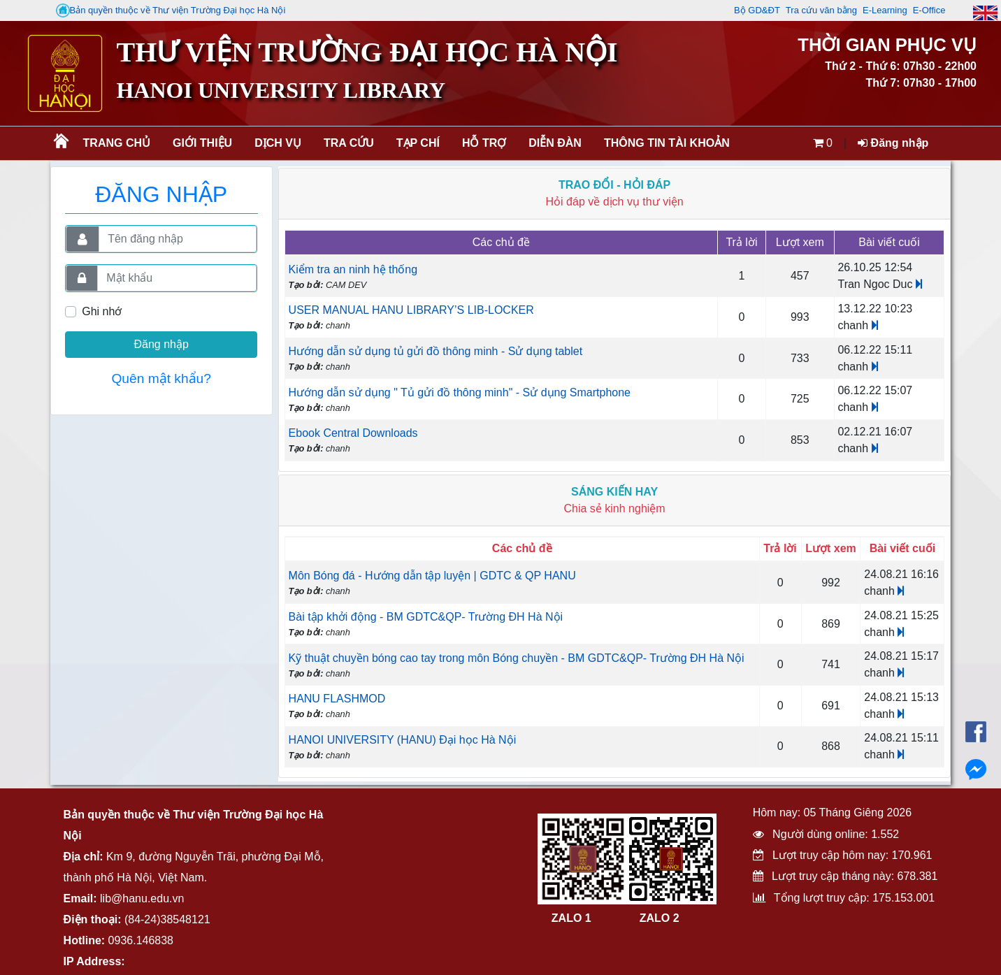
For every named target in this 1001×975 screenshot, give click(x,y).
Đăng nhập (893, 143)
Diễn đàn (555, 143)
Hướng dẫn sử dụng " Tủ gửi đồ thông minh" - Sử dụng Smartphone (460, 392)
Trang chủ (116, 143)
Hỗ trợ (484, 143)
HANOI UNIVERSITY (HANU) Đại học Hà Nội (403, 740)
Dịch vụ (277, 143)
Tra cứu (349, 143)
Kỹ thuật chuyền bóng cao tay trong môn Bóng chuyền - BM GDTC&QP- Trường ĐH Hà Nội (516, 658)
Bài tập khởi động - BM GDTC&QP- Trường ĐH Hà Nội (426, 617)
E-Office (929, 10)
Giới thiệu (202, 143)
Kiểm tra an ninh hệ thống (353, 269)
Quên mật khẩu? (161, 378)
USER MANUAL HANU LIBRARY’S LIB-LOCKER (411, 310)
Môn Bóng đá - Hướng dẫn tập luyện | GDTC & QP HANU (432, 576)
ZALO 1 (571, 918)
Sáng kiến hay (614, 492)
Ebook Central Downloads (353, 433)
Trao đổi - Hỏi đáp (614, 185)
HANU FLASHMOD (337, 699)
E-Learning (885, 10)
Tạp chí (418, 143)
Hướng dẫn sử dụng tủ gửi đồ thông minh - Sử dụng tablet (436, 351)
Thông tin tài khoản (667, 143)
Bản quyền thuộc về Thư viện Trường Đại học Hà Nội (171, 10)
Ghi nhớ (102, 311)
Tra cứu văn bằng (821, 10)
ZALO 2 (659, 918)
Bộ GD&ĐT (757, 10)
